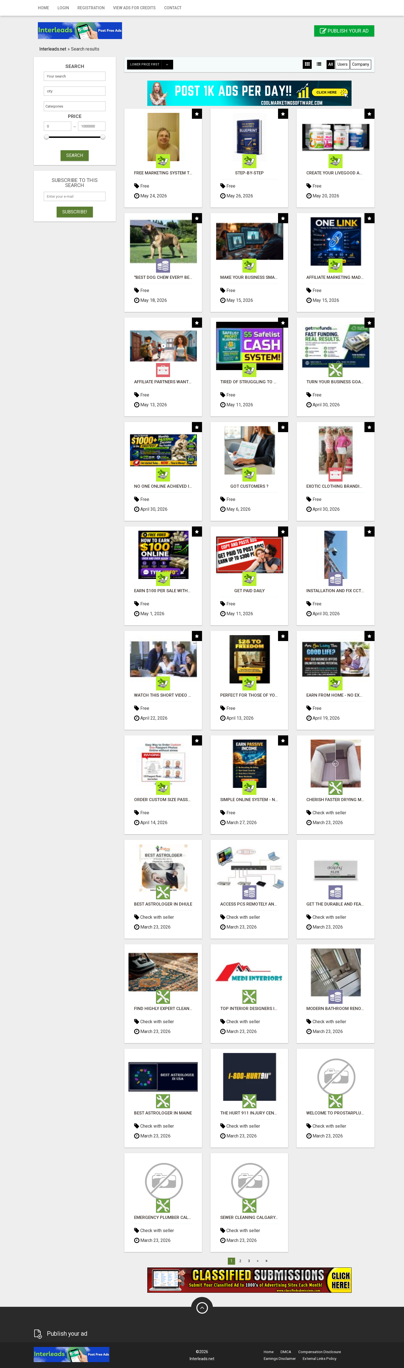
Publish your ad (344, 31)
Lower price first (151, 64)
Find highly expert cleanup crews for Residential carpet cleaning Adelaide (163, 1009)
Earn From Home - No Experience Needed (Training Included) (335, 695)
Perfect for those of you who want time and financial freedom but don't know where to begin (249, 695)
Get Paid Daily (249, 591)
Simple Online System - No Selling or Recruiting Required (249, 800)
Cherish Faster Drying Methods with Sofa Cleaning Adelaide (335, 800)
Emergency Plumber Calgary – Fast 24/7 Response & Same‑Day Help (163, 1218)
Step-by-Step (249, 173)
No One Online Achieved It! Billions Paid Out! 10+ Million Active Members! (163, 486)
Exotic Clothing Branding (335, 486)
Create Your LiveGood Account (335, 173)
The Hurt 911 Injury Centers (249, 1113)
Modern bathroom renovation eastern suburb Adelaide (335, 1009)
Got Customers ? (249, 486)
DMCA (286, 1352)
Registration (91, 8)
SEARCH (74, 155)
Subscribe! (74, 212)
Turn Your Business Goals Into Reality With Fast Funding (335, 382)
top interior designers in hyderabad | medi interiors (249, 1009)
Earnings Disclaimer (280, 1358)
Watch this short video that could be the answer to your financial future (163, 695)
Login (63, 8)
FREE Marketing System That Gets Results (163, 173)
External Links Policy (319, 1358)
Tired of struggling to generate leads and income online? (249, 382)
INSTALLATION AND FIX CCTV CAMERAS (335, 591)
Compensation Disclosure (319, 1352)
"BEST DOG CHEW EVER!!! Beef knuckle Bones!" (163, 277)
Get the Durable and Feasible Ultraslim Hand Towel (335, 904)
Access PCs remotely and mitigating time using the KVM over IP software (249, 904)
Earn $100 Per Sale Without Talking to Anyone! (163, 591)
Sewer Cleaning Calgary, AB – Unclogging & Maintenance (249, 1218)
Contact (173, 8)
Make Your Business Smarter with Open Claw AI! (249, 277)
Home (43, 8)
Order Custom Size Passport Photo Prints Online (163, 800)
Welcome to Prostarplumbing (335, 1113)
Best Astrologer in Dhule (163, 904)
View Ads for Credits (134, 8)
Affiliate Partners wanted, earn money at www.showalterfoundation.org (163, 382)
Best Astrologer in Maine (163, 1113)
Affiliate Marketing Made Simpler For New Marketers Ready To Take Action (335, 277)
